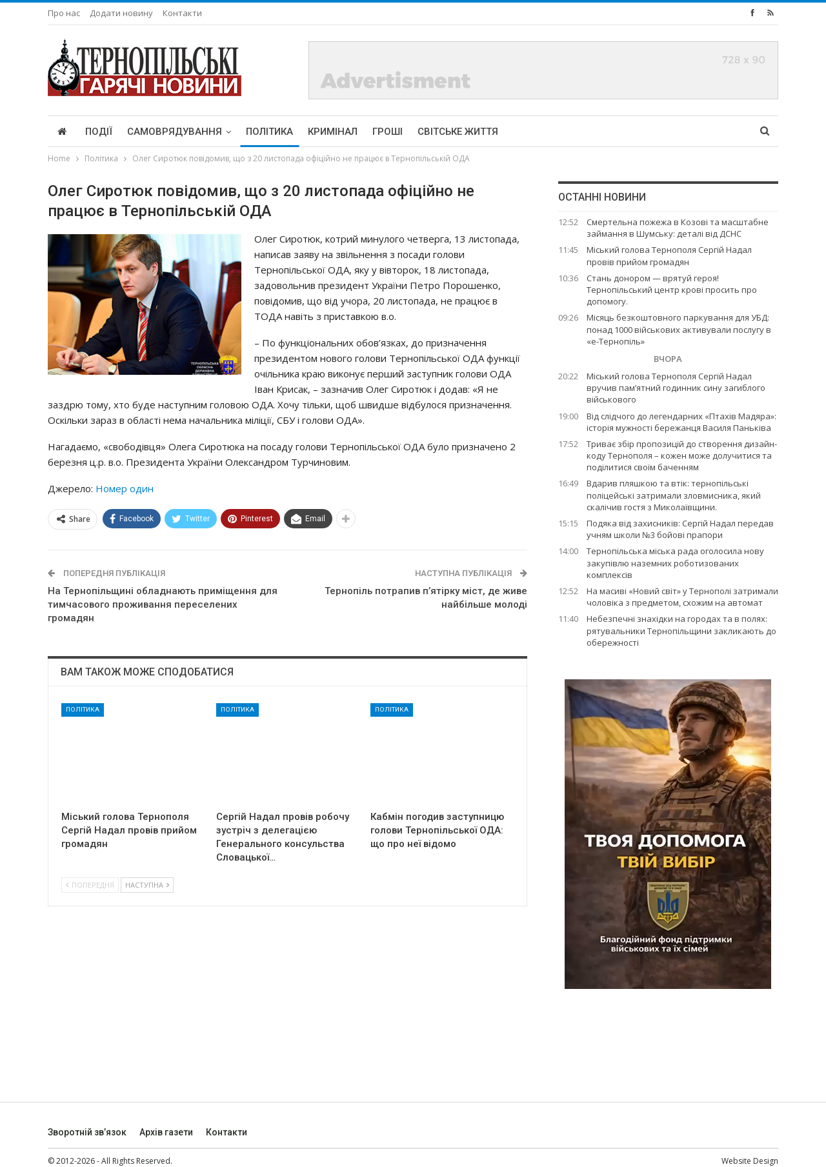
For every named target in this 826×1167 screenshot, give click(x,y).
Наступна (147, 885)
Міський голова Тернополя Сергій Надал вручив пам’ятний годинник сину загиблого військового (676, 387)
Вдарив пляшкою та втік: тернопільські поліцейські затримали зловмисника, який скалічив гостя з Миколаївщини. (674, 494)
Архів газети (166, 1132)
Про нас (64, 13)
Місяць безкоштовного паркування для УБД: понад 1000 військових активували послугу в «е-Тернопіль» (679, 329)
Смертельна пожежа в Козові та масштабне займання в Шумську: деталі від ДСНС (678, 227)
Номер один (125, 488)
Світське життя (458, 131)
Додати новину (121, 13)
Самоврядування (174, 131)
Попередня (90, 885)
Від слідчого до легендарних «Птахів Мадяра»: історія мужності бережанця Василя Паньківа (681, 422)
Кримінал (333, 131)
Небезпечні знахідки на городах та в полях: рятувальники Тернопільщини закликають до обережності (681, 630)
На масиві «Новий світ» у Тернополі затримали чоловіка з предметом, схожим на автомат (682, 596)
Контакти (182, 13)
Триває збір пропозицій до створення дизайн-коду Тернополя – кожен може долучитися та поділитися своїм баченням (682, 455)
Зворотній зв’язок (87, 1132)
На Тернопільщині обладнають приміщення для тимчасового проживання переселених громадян (162, 604)
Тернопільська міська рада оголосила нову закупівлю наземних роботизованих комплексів (675, 562)
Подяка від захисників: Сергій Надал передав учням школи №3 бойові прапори (680, 529)
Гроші (387, 131)
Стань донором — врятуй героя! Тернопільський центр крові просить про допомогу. (672, 289)
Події (98, 131)
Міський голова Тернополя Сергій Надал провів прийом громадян (669, 255)
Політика (269, 131)
